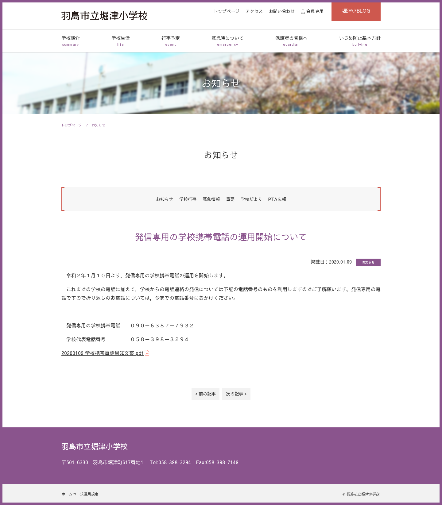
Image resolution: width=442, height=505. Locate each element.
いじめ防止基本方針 (360, 41)
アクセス (254, 11)
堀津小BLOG (356, 10)
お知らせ (98, 125)
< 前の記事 (205, 394)
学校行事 (187, 199)
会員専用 (315, 11)
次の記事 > (236, 394)
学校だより (251, 199)
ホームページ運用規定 (79, 494)
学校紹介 (70, 41)
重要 (230, 199)
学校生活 (120, 41)
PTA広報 (277, 199)
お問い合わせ (282, 11)
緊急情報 (211, 199)
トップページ (226, 11)
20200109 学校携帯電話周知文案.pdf (102, 352)
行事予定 (170, 41)
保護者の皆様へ (291, 41)
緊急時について (227, 41)
